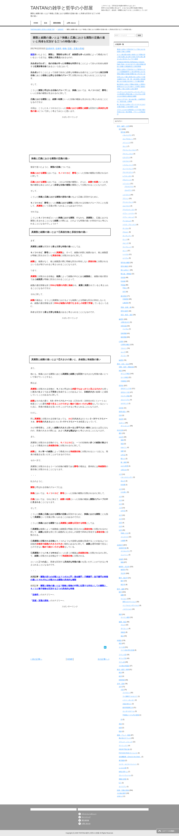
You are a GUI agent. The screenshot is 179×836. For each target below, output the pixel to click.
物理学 (123, 570)
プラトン (126, 198)
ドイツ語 (122, 647)
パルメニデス (127, 135)
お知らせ (120, 796)
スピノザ (126, 243)
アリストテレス (128, 202)
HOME (36, 23)
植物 (65, 48)
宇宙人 (125, 288)
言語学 (121, 419)
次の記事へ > (103, 659)
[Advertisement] (69, 136)
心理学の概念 (125, 344)
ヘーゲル (126, 254)
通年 (120, 433)
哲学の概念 (124, 266)
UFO (124, 292)
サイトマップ (86, 817)
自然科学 (50, 48)
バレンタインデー (127, 477)
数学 (122, 581)
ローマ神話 (124, 377)
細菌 (122, 595)
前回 (32, 54)
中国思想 (126, 299)
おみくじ (124, 447)
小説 (122, 690)
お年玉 (123, 455)
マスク (123, 625)
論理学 (121, 360)
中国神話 (124, 381)
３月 (120, 489)
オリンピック (125, 426)
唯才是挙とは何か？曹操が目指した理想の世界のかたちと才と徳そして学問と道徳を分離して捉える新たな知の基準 (131, 86)
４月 (120, 497)
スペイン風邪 (125, 617)
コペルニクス (125, 551)
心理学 (121, 341)
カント (125, 251)
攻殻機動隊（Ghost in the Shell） (130, 757)
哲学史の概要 (125, 262)
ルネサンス (124, 403)
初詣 (122, 444)
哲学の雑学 (124, 311)
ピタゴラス (126, 157)
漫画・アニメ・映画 (123, 735)
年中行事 (120, 430)
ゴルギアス (128, 190)
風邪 (120, 614)
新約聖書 (124, 337)
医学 (120, 592)
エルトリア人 (125, 400)
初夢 (122, 451)
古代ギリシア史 (126, 388)
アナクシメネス (128, 154)
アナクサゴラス (128, 172)
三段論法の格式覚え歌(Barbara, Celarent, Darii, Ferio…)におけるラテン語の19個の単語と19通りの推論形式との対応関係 (131, 64)
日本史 (121, 408)
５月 (120, 500)
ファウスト (126, 693)
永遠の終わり (127, 704)
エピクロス (126, 206)
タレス (125, 146)
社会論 (123, 281)
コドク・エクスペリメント (128, 764)
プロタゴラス (128, 186)
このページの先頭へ (168, 831)
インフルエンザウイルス (131, 605)
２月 (120, 474)
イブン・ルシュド (128, 217)
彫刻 (120, 731)
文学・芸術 (120, 684)
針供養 (123, 485)
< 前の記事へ (36, 659)
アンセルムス (127, 221)
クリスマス (124, 537)
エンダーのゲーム (128, 711)
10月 (120, 523)
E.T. (120, 783)
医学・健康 (120, 589)
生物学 (58, 48)
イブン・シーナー (128, 213)
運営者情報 (57, 23)
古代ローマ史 (125, 392)
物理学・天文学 (124, 567)
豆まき (123, 481)
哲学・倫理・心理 (123, 126)
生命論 (123, 277)
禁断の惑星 (122, 779)
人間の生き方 (125, 322)
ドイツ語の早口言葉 (127, 650)
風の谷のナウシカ (125, 738)
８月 (120, 515)
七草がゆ (124, 470)
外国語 (119, 640)
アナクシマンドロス (129, 150)
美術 (120, 724)
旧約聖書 (124, 333)
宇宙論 (123, 285)
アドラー (124, 356)
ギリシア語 (122, 658)
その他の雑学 (121, 793)
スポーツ (122, 423)
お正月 (121, 437)
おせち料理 (124, 466)
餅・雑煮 (124, 462)
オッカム (126, 228)
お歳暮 (123, 540)
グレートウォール (125, 775)
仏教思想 (126, 303)
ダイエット (124, 628)
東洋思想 (124, 296)
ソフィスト (126, 183)
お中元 (123, 511)
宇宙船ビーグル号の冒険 (131, 715)
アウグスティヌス (128, 210)
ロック (125, 239)
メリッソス (126, 142)
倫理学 (121, 319)
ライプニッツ (127, 247)
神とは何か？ (125, 270)
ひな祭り (124, 492)
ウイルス (124, 599)
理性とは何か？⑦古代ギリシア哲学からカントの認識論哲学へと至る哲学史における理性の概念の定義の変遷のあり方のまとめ (131, 72)
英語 (120, 643)
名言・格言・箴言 (127, 315)
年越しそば (124, 533)
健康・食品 (122, 622)
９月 (120, 519)
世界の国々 (122, 412)
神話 (120, 371)
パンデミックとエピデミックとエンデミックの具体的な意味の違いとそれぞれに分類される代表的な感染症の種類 (131, 94)
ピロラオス (126, 161)
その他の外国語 (124, 666)
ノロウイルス (127, 609)
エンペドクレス (128, 169)
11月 (120, 526)
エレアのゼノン (128, 139)
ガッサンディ (127, 236)
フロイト (124, 348)
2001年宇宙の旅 (124, 749)
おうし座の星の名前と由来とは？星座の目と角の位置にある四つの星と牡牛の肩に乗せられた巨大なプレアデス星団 (131, 57)
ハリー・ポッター (128, 700)
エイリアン (122, 786)
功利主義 (124, 326)
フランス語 (122, 655)
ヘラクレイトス (128, 165)
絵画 (120, 728)
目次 (45, 23)
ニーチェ (126, 258)
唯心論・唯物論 (126, 274)
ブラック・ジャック (125, 742)
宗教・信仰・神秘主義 (126, 367)
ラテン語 (122, 662)
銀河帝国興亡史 (128, 707)
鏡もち (123, 458)
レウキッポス (127, 176)
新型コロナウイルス (129, 602)
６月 (120, 504)
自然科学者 (122, 548)
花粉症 (123, 632)
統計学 (123, 584)
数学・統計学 (123, 578)
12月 (120, 530)
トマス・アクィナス (129, 224)
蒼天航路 (122, 760)
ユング (123, 352)
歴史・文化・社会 (123, 364)
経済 (120, 676)
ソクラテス (126, 195)
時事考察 (122, 680)
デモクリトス (127, 180)
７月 (120, 508)
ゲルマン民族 (125, 396)
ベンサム (126, 329)
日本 (120, 415)
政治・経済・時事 (123, 669)
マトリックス (123, 745)
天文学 (123, 573)
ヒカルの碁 (122, 768)
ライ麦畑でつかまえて (130, 696)
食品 (122, 636)
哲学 (120, 129)
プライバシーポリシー (89, 814)
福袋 (122, 440)
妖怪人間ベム (123, 772)
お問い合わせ (71, 23)
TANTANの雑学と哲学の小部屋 (61, 7)
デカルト (126, 232)
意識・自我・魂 (126, 307)
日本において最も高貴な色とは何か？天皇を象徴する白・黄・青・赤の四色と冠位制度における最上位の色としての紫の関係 (131, 79)
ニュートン (124, 555)
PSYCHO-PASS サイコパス (128, 753)
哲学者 (123, 132)
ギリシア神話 (125, 374)
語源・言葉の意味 (76, 48)
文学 (120, 687)
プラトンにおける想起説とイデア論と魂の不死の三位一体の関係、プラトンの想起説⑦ (131, 112)
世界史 (121, 385)
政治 (120, 672)
